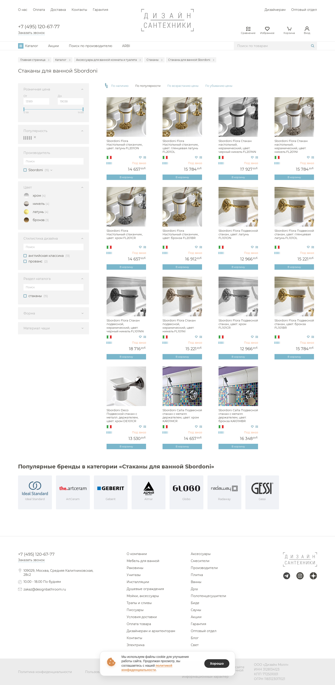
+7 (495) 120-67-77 (39, 26)
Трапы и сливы (139, 603)
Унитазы (134, 575)
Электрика (135, 645)
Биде (195, 603)
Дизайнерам (275, 10)
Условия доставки (142, 617)
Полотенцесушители (208, 596)
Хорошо (217, 663)
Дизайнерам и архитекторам (151, 631)
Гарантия (100, 10)
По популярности (148, 85)
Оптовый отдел (304, 10)
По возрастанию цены (182, 85)
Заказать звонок (31, 33)
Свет (195, 645)
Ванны (196, 582)
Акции (53, 45)
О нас (22, 10)
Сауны (196, 610)
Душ (194, 589)
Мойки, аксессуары (143, 596)
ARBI (126, 45)
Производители (204, 568)
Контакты (79, 10)
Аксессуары (201, 554)
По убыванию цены (218, 85)
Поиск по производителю (90, 45)
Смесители (200, 561)
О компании (137, 554)
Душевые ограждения (145, 589)
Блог (195, 638)
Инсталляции (138, 582)
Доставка (58, 10)
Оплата (39, 10)
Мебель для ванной (143, 561)
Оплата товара (139, 624)
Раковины (135, 568)
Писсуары (135, 610)
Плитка (197, 575)
